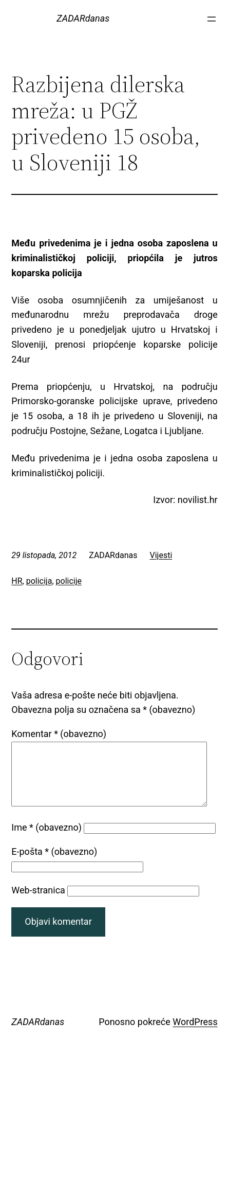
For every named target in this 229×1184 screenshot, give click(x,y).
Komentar (58, 733)
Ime (46, 839)
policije (69, 581)
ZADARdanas (82, 18)
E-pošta (54, 863)
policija (39, 581)
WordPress (195, 1034)
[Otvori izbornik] (211, 19)
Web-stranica (38, 902)
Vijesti (161, 555)
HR (16, 581)
